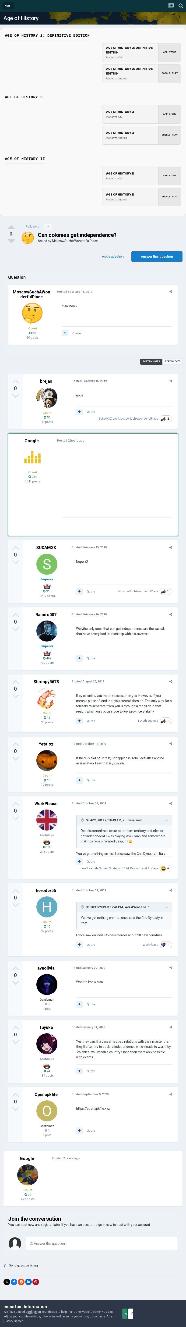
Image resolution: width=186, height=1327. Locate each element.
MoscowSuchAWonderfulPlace (75, 241)
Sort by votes (151, 361)
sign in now (104, 1219)
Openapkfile (46, 1089)
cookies (31, 1311)
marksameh (92, 868)
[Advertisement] (114, 484)
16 (47, 717)
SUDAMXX (107, 417)
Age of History (21, 18)
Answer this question (157, 256)
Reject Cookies (166, 1314)
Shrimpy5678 (46, 681)
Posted (72, 291)
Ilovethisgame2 (150, 720)
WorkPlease (46, 803)
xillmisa (127, 820)
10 (47, 926)
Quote (74, 333)
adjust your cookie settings (33, 1316)
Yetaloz (46, 744)
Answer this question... (48, 1238)
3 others (155, 868)
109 (47, 847)
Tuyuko (46, 1022)
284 (32, 476)
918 (47, 591)
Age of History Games (31, 1321)
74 (28, 1189)
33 (32, 333)
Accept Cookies (131, 1314)
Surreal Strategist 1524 (116, 868)
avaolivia (46, 962)
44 (47, 1065)
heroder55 (46, 890)
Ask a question (113, 256)
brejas (46, 381)
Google (32, 440)
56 (47, 417)
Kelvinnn (137, 868)
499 (47, 658)
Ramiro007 (45, 614)
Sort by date (172, 361)
